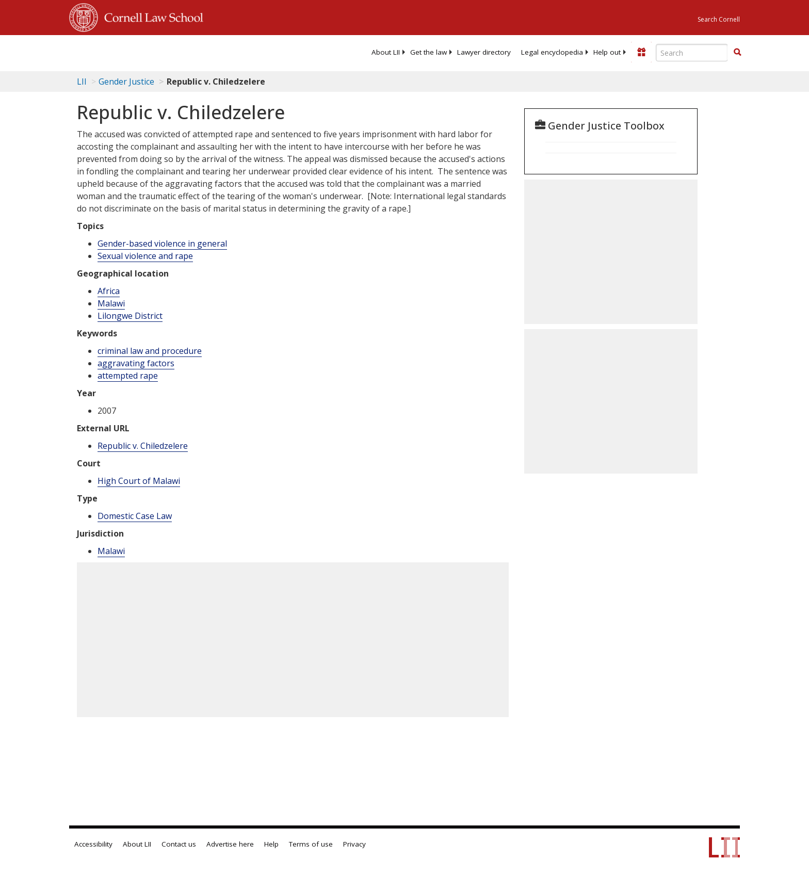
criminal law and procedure (150, 350)
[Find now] (737, 52)
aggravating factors (136, 363)
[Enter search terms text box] (692, 52)
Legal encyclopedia (552, 52)
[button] (737, 52)
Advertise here (230, 844)
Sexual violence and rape (145, 256)
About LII (385, 52)
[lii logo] (185, 52)
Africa (109, 291)
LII (82, 81)
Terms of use (311, 844)
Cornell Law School (150, 16)
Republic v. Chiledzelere (143, 445)
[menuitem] (385, 52)
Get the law (428, 52)
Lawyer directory (484, 52)
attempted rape (128, 375)
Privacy (354, 844)
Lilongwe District (130, 315)
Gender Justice (126, 81)
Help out (607, 52)
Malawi (111, 303)
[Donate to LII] (641, 52)
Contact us (178, 844)
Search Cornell (719, 19)
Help (271, 844)
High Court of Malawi (139, 480)
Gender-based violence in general (162, 243)
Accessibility (93, 844)
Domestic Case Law (135, 516)
